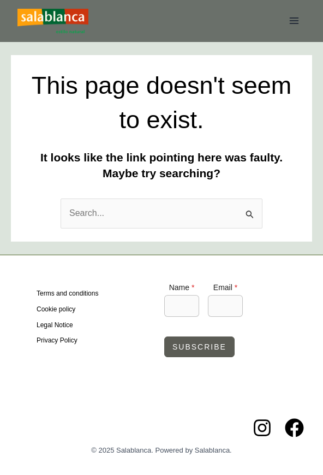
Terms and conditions (67, 293)
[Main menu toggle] (294, 20)
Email (225, 287)
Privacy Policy (57, 340)
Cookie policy (56, 309)
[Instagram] (262, 427)
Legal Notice (55, 325)
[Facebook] (294, 427)
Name (182, 287)
